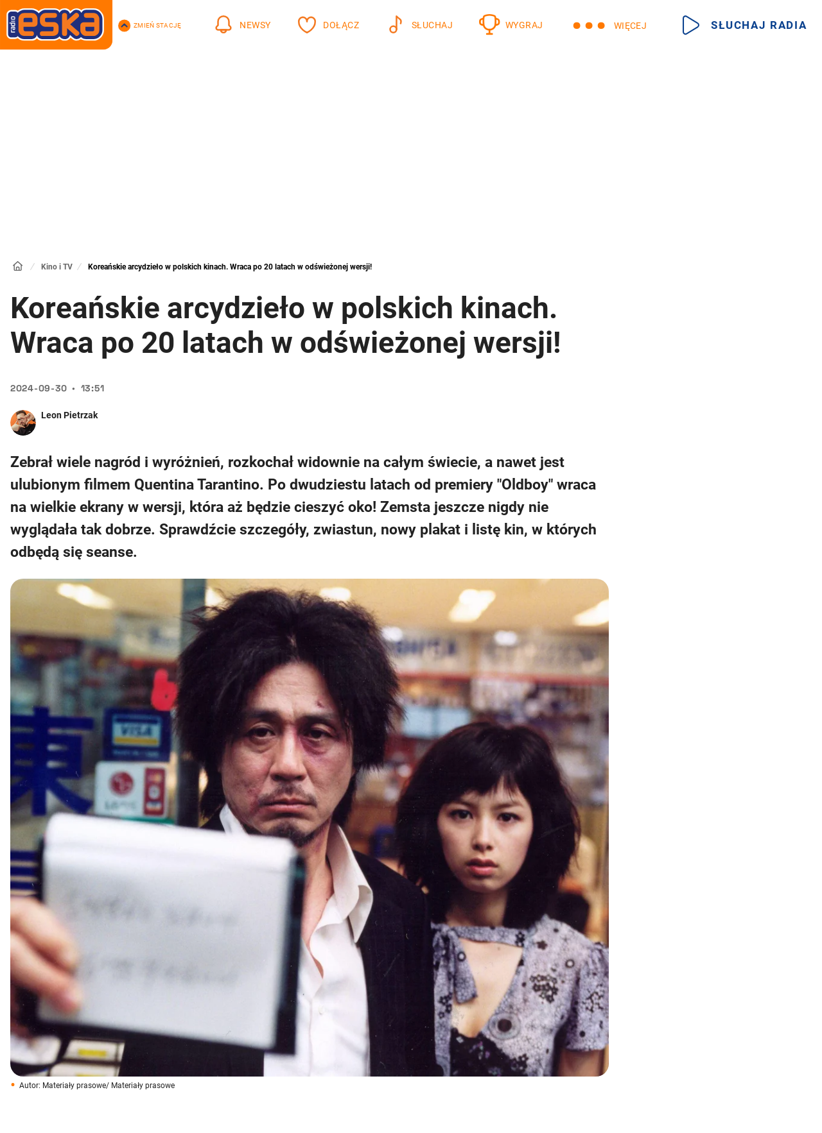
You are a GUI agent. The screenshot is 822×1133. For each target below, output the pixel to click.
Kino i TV (57, 266)
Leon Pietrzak (69, 415)
